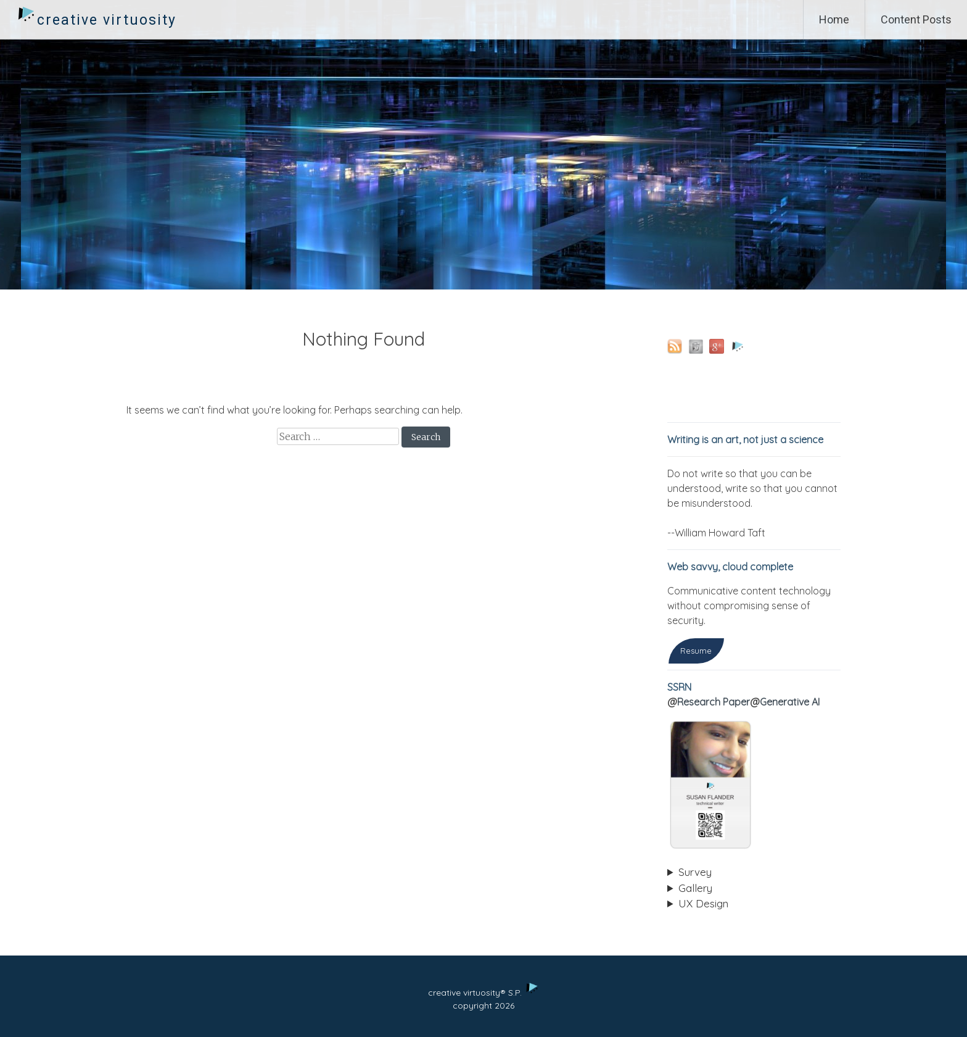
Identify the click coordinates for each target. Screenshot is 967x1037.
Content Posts (916, 19)
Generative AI (790, 702)
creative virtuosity (106, 20)
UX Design (703, 903)
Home (834, 19)
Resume (696, 651)
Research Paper (713, 702)
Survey (695, 871)
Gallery (695, 887)
